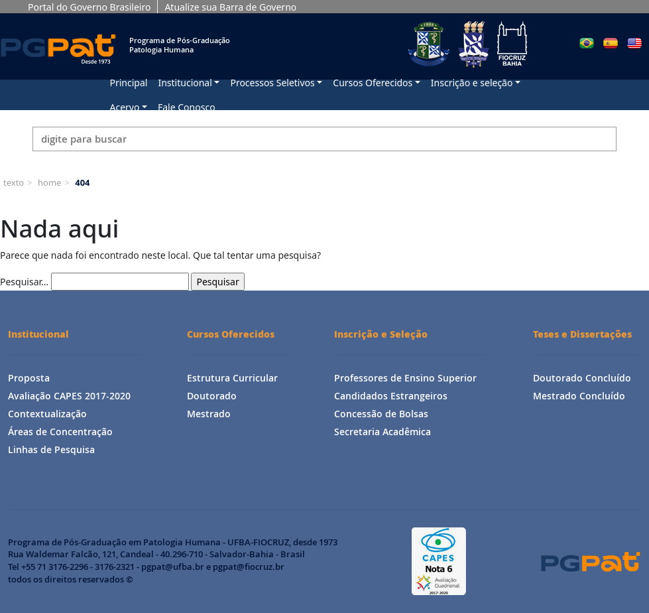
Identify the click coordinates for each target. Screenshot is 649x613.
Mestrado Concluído (579, 395)
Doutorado (212, 395)
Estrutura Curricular (232, 378)
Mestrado (209, 413)
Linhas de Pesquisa (51, 449)
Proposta (29, 378)
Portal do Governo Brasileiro (89, 7)
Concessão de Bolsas (381, 413)
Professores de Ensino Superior (405, 378)
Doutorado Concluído (582, 378)
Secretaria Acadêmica (382, 431)
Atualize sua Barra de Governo (230, 7)
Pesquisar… (24, 281)
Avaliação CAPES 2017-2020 (69, 395)
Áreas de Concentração (60, 431)
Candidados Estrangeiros (390, 395)
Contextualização (47, 413)
